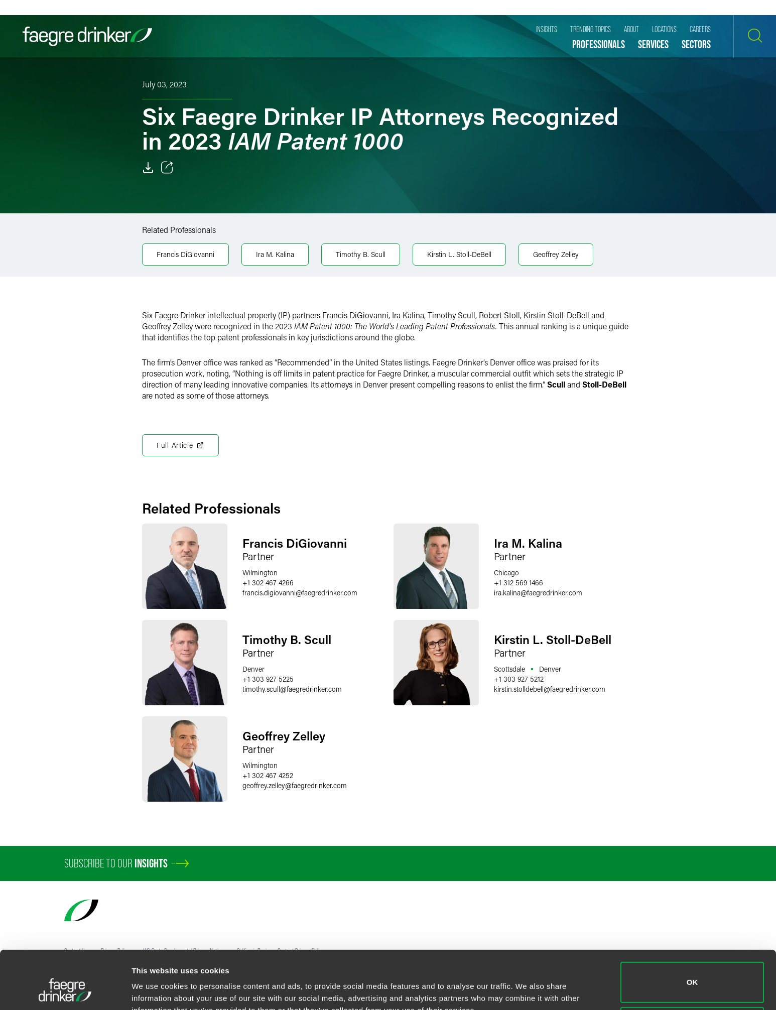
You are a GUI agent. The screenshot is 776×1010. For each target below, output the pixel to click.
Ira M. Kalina (275, 254)
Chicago (506, 572)
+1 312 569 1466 (518, 582)
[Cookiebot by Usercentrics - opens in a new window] (65, 990)
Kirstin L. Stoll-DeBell (459, 254)
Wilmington (260, 572)
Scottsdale (509, 669)
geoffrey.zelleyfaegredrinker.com (294, 785)
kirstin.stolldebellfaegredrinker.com (549, 689)
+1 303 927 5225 (268, 679)
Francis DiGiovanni (185, 254)
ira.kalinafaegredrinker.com (538, 592)
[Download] (148, 168)
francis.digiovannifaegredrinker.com (299, 592)
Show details (155, 988)
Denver (253, 669)
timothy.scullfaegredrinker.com (292, 689)
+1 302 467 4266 (268, 582)
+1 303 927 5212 (519, 679)
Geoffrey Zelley (556, 254)
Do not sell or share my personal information (692, 977)
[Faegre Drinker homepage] (87, 36)
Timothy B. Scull (360, 254)
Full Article (180, 445)
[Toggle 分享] (167, 168)
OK (692, 932)
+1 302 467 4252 (267, 775)
